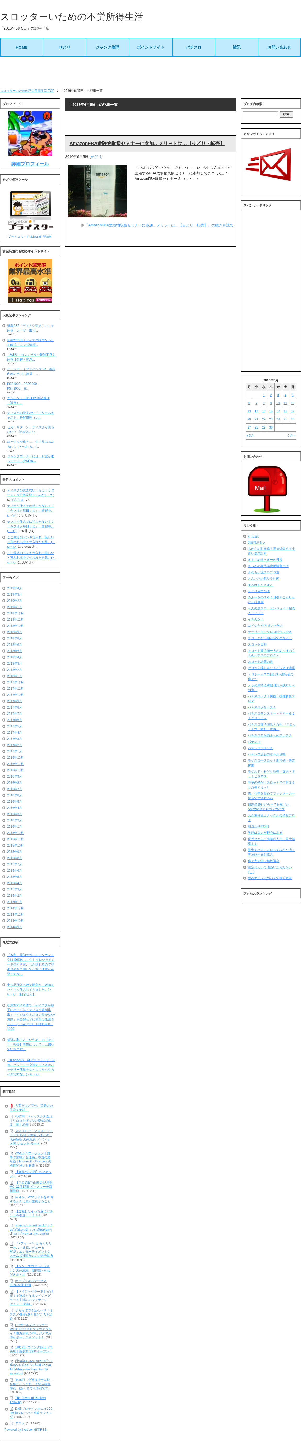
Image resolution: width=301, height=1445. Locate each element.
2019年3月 (14, 594)
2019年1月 (14, 607)
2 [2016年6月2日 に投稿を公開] (271, 395)
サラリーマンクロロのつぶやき (270, 632)
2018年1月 (14, 676)
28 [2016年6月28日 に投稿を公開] (256, 427)
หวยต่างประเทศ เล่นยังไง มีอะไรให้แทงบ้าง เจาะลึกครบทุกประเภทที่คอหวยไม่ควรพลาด (31, 1229)
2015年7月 (14, 864)
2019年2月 (14, 601)
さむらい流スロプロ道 (263, 572)
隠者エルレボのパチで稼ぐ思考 (270, 878)
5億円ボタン (256, 542)
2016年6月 (14, 795)
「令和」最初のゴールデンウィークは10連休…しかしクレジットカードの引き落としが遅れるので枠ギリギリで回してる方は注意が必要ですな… (30, 964)
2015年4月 (14, 883)
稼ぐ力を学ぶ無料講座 (263, 861)
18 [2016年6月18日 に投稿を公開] (285, 411)
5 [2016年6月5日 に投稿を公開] (293, 395)
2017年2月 (14, 745)
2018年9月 (14, 632)
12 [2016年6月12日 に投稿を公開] (292, 403)
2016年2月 (14, 820)
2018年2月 (14, 670)
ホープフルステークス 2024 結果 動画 (28, 1283)
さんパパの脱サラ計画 (263, 578)
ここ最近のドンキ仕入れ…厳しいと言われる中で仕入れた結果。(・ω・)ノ (31, 542)
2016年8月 (14, 783)
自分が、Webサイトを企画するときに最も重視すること (31, 1199)
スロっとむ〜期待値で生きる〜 (270, 638)
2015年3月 (14, 889)
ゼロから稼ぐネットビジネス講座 (271, 668)
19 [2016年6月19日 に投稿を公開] (292, 411)
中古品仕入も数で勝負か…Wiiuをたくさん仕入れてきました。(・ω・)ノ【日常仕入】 (30, 989)
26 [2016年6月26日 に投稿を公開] (292, 419)
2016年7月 (14, 789)
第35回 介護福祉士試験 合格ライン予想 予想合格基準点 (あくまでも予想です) (31, 1384)
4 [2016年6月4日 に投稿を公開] (285, 395)
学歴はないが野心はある (265, 833)
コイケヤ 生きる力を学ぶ (265, 625)
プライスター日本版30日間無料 (30, 237)
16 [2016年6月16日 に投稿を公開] (270, 411)
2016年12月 (15, 757)
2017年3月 (14, 739)
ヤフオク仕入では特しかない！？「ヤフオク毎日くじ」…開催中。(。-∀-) (30, 510)
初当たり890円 (258, 826)
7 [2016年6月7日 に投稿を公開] (256, 403)
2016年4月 (14, 808)
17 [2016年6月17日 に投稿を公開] (278, 411)
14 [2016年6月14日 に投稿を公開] (256, 411)
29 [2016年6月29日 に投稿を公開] (263, 427)
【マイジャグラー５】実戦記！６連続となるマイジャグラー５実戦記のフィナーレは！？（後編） (31, 1298)
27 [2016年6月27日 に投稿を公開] (249, 427)
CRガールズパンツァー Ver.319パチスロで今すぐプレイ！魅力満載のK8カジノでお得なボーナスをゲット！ (31, 1331)
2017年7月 (14, 714)
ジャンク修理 (107, 47)
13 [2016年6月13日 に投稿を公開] (249, 411)
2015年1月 (14, 902)
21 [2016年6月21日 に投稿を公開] (256, 419)
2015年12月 (15, 833)
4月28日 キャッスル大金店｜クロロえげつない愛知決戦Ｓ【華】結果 (31, 1120)
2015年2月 (14, 896)
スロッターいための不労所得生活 (71, 16)
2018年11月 (15, 619)
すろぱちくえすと (260, 585)
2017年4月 (14, 732)
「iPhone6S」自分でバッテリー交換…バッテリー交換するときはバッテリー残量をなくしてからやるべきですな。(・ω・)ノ (31, 1067)
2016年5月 (14, 801)
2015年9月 (14, 852)
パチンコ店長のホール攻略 (267, 754)
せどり (64, 47)
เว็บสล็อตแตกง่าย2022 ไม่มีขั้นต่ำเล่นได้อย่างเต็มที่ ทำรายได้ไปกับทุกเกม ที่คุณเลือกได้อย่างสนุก (31, 1367)
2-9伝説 (253, 536)
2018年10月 (15, 626)
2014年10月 (15, 921)
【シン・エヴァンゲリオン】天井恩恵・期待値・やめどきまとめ (30, 1270)
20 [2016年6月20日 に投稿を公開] (249, 419)
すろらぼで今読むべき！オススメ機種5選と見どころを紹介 (31, 1314)
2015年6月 (14, 870)
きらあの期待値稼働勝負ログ (268, 566)
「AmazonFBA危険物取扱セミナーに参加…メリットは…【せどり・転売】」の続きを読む (159, 225)
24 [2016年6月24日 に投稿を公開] (278, 419)
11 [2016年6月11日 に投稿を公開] (285, 403)
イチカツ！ (256, 619)
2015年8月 (14, 858)
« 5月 (250, 435)
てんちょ (17, 499)
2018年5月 (14, 651)
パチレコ (254, 742)
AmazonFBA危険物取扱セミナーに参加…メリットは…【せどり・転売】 (147, 143)
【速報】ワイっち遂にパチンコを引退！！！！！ (31, 1213)
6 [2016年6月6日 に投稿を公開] (249, 403)
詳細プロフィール (30, 164)
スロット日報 (257, 644)
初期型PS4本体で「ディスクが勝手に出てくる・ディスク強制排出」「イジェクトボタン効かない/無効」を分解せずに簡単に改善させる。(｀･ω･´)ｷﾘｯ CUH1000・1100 (31, 1017)
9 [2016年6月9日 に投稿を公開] (271, 403)
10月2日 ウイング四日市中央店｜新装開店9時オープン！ (31, 1349)
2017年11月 (15, 688)
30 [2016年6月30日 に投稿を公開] (270, 427)
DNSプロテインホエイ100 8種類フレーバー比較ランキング (32, 1413)
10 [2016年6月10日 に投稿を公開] (278, 403)
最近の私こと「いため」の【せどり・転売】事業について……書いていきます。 (30, 1044)
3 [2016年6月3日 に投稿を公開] (278, 395)
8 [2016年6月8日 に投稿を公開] (264, 403)
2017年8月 (14, 707)
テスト (20, 1423)
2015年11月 (15, 839)
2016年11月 (15, 764)
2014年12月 (15, 908)
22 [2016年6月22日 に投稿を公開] (263, 419)
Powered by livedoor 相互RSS (25, 1429)
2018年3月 (14, 663)
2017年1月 (14, 751)
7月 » (292, 435)
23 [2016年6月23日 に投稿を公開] (270, 419)
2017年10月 (15, 695)
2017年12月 (15, 682)
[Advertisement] (150, 72)
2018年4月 (14, 657)
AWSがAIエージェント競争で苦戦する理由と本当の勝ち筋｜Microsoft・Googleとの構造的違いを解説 (30, 1159)
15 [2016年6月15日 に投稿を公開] (263, 411)
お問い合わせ (279, 47)
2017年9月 (14, 701)
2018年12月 (15, 613)
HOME (21, 47)
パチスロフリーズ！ (262, 707)
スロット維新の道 (260, 662)
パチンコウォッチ (260, 748)
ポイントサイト (150, 47)
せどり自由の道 (259, 591)
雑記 (237, 47)
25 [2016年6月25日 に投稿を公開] (285, 419)
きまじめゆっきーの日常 (265, 560)
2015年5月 (14, 877)
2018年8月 (14, 638)
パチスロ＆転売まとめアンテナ (270, 735)
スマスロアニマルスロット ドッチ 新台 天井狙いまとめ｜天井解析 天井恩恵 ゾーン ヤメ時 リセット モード (31, 1137)
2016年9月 (14, 776)
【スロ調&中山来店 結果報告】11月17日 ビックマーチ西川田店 (31, 1186)
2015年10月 (15, 845)
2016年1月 (14, 827)
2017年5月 (14, 726)
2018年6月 (14, 645)
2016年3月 (14, 814)
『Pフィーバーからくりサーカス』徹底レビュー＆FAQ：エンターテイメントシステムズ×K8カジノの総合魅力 (31, 1250)
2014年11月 (15, 914)
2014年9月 (14, 927)
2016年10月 (15, 770)
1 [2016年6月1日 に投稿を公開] (264, 395)
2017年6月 (14, 720)
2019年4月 (14, 588)
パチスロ (194, 47)
